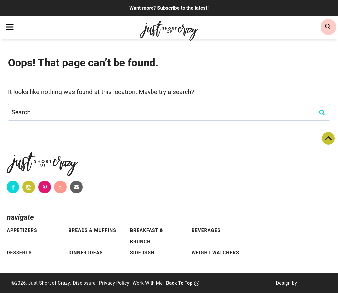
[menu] (9, 27)
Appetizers (22, 230)
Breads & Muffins (92, 230)
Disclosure (84, 283)
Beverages (206, 230)
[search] (328, 27)
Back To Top (328, 138)
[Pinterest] (44, 187)
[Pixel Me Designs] (312, 283)
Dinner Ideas (85, 252)
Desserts (19, 252)
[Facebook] (13, 187)
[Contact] (76, 187)
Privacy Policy (114, 283)
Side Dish (142, 252)
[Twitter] (60, 187)
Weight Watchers (215, 252)
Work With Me (148, 283)
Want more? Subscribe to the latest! (169, 8)
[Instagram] (28, 187)
